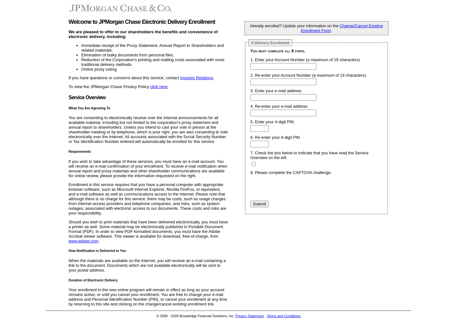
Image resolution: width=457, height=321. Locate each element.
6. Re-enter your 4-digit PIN (275, 137)
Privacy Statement (249, 316)
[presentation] (298, 188)
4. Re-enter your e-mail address (279, 106)
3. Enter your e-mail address (275, 90)
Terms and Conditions (284, 316)
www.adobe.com (83, 241)
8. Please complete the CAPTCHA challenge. (291, 172)
